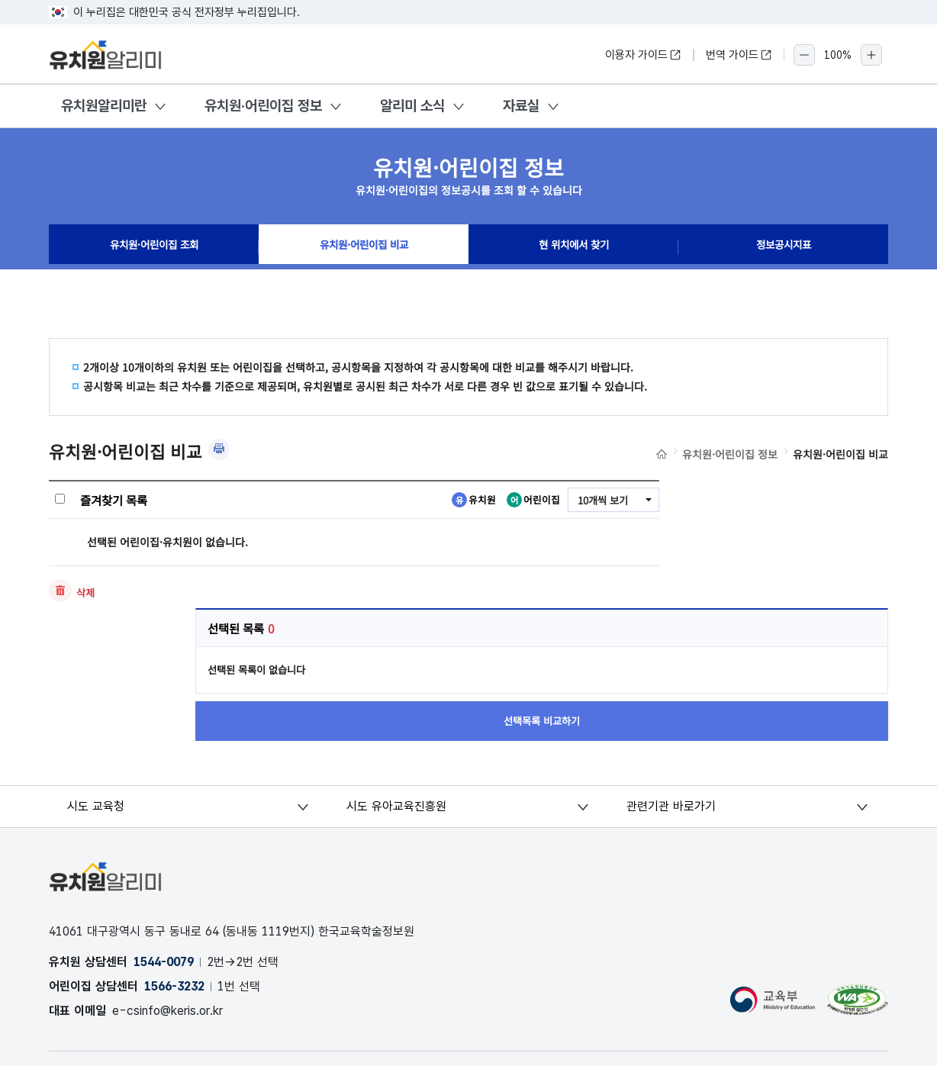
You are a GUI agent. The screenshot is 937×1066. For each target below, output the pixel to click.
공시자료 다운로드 (362, 951)
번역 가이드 (739, 55)
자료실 (521, 105)
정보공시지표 (784, 247)
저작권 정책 (441, 951)
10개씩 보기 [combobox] (600, 500)
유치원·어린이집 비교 (363, 247)
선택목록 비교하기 (785, 593)
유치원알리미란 (104, 105)
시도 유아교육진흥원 (397, 685)
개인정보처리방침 (91, 951)
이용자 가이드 (643, 55)
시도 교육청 (96, 685)
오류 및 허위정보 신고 (194, 951)
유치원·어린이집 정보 (263, 105)
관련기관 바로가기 (671, 685)
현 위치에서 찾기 (573, 247)
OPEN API (282, 951)
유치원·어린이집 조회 (154, 247)
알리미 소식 (412, 105)
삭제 (86, 593)
